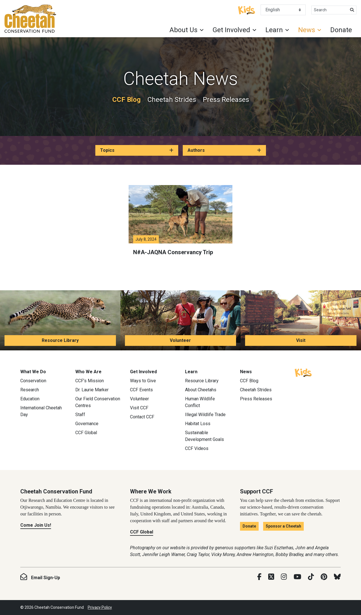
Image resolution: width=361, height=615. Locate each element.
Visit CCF (139, 407)
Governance (86, 423)
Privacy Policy (100, 607)
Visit (300, 340)
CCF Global (86, 432)
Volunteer (180, 340)
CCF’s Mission (89, 380)
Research (29, 389)
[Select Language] (283, 10)
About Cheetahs (200, 389)
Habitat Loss (197, 423)
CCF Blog (126, 100)
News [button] (306, 30)
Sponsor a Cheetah (283, 526)
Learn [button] (274, 30)
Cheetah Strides (172, 100)
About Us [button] (183, 30)
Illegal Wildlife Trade (205, 414)
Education (29, 398)
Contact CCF (142, 416)
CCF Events (141, 389)
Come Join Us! (35, 525)
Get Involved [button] (231, 30)
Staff (80, 414)
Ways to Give (143, 380)
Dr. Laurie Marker (92, 389)
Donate (341, 30)
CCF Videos (196, 448)
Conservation (33, 380)
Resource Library (60, 340)
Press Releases (226, 100)
